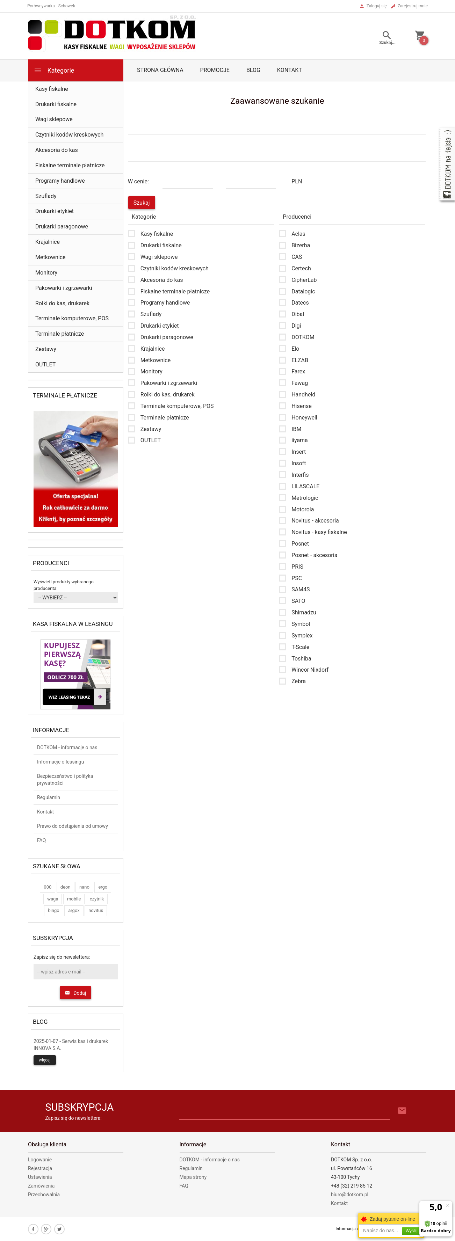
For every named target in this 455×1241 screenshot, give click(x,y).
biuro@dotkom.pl (349, 1194)
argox (73, 910)
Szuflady (46, 196)
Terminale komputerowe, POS (72, 318)
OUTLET (45, 364)
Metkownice (50, 257)
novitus (95, 910)
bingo (53, 910)
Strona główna (160, 70)
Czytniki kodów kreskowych (69, 134)
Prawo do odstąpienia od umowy (72, 826)
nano (84, 887)
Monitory (46, 272)
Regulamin (48, 797)
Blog (253, 70)
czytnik (97, 898)
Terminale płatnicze (59, 333)
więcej (45, 1060)
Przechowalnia (44, 1194)
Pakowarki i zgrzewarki (63, 288)
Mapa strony (193, 1177)
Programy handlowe (60, 180)
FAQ (41, 840)
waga (52, 898)
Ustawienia (40, 1177)
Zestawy (45, 349)
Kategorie (54, 70)
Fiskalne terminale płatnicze (70, 165)
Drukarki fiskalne (56, 104)
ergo (102, 887)
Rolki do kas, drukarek (62, 303)
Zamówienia (41, 1186)
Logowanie (40, 1159)
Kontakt (289, 70)
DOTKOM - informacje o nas (67, 747)
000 (47, 887)
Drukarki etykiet (54, 211)
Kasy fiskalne (51, 89)
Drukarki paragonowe (61, 226)
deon (65, 887)
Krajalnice (47, 242)
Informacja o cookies (355, 1228)
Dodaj (75, 993)
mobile (74, 898)
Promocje (215, 70)
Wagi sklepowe (54, 119)
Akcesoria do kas (56, 150)
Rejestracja (40, 1168)
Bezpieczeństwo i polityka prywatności (65, 779)
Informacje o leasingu (60, 762)
